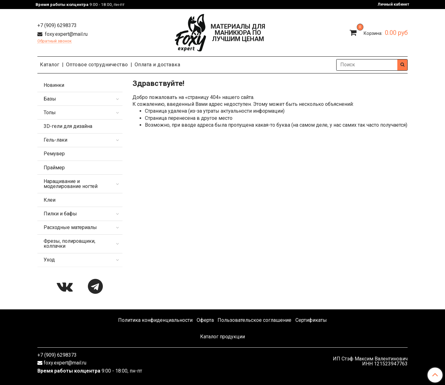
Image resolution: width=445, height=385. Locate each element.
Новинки (54, 85)
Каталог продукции (222, 337)
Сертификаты (311, 320)
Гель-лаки (55, 140)
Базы (50, 99)
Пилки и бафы (60, 214)
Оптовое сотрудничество (97, 65)
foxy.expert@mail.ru (66, 34)
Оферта (205, 320)
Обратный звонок (54, 41)
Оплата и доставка (157, 65)
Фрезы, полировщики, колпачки (69, 243)
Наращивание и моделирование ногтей (71, 183)
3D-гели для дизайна (68, 126)
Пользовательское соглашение (254, 320)
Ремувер (54, 154)
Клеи (49, 200)
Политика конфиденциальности (155, 320)
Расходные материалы (70, 227)
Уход (49, 260)
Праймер (54, 168)
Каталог (50, 65)
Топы (50, 112)
